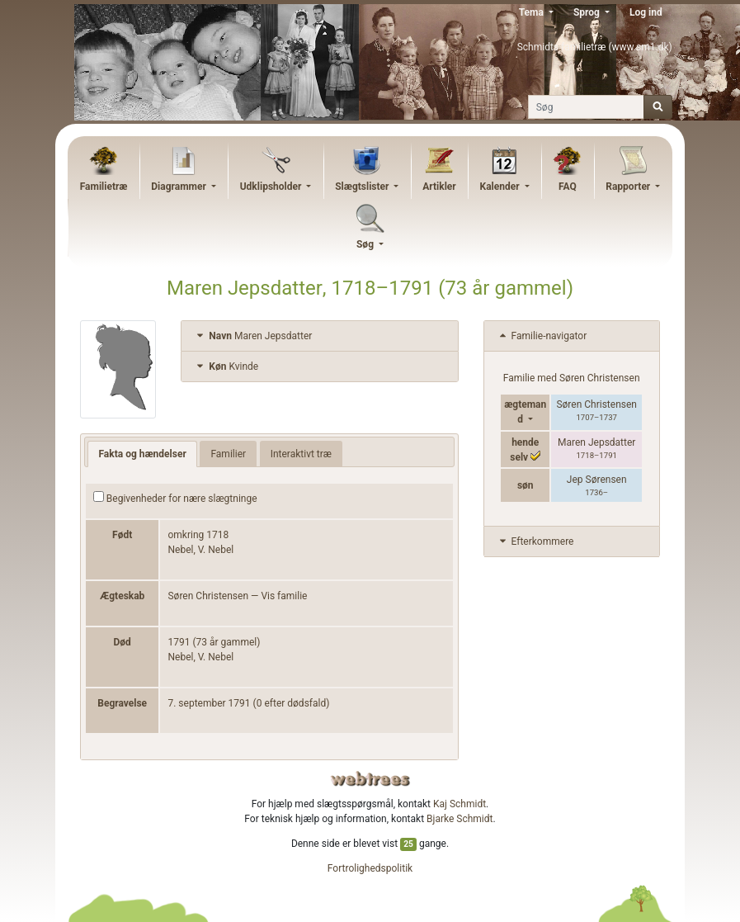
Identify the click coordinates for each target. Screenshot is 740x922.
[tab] (319, 336)
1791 (178, 642)
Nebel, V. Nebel (200, 550)
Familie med (571, 378)
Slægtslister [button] (363, 186)
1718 (217, 535)
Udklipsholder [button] (272, 186)
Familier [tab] (228, 454)
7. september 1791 (208, 703)
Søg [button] (366, 244)
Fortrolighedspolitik (370, 868)
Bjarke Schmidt (460, 819)
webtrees (370, 778)
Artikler (438, 186)
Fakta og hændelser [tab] (142, 454)
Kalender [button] (501, 186)
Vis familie (284, 596)
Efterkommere (535, 541)
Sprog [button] (587, 12)
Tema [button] (532, 12)
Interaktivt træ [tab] (301, 454)
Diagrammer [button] (180, 186)
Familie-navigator (542, 336)
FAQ (568, 186)
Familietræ (104, 186)
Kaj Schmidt (459, 804)
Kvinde (226, 366)
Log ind (645, 12)
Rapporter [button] (629, 186)
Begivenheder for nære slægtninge (175, 497)
